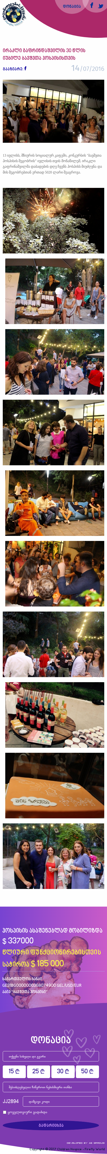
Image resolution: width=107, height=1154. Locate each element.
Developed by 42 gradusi (86, 1142)
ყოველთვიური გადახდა (27, 1112)
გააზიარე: (13, 69)
